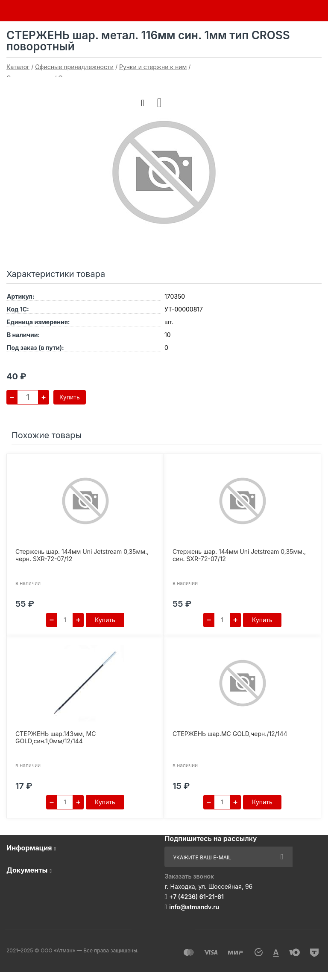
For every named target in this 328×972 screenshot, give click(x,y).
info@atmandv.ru (194, 907)
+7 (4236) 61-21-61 (196, 896)
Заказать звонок (189, 876)
